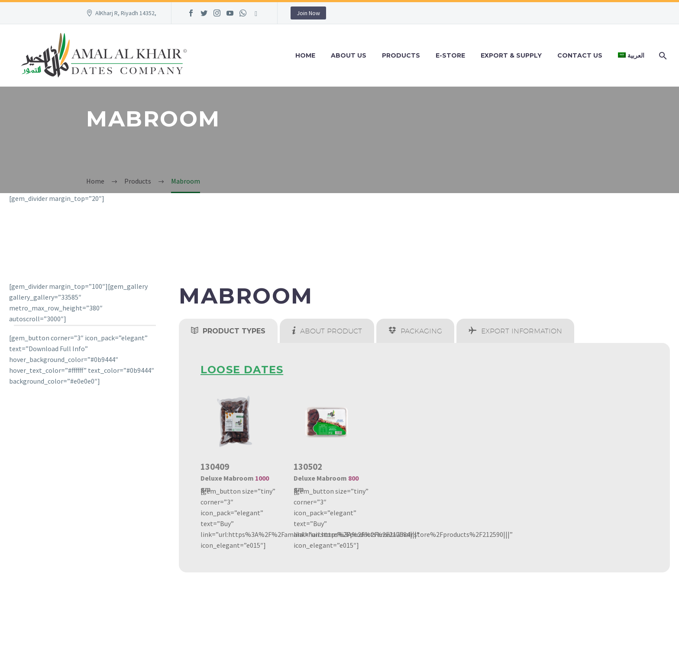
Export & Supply (511, 55)
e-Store (450, 55)
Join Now (308, 13)
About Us (348, 55)
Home (305, 55)
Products (401, 55)
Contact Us (579, 55)
